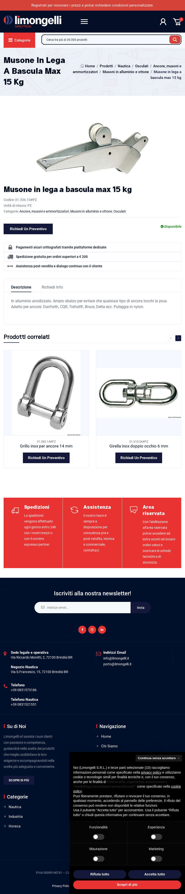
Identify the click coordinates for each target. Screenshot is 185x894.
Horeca (14, 826)
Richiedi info (52, 287)
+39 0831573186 (24, 690)
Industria (16, 816)
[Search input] (106, 39)
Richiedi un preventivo (28, 229)
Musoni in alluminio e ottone (126, 72)
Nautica (124, 66)
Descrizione (21, 287)
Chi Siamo (109, 746)
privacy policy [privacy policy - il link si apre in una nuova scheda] (151, 772)
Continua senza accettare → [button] (159, 758)
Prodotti (106, 66)
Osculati (141, 66)
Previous (171, 338)
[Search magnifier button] (174, 39)
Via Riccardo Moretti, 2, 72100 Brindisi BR (42, 657)
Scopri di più (19, 780)
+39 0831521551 (24, 704)
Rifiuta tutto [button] (99, 874)
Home (90, 66)
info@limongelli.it (116, 658)
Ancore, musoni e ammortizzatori (44, 211)
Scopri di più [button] (127, 885)
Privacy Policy (61, 886)
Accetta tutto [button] (154, 874)
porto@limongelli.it (117, 664)
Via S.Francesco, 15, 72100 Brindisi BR (39, 672)
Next (178, 338)
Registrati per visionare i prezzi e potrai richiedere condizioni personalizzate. (92, 5)
